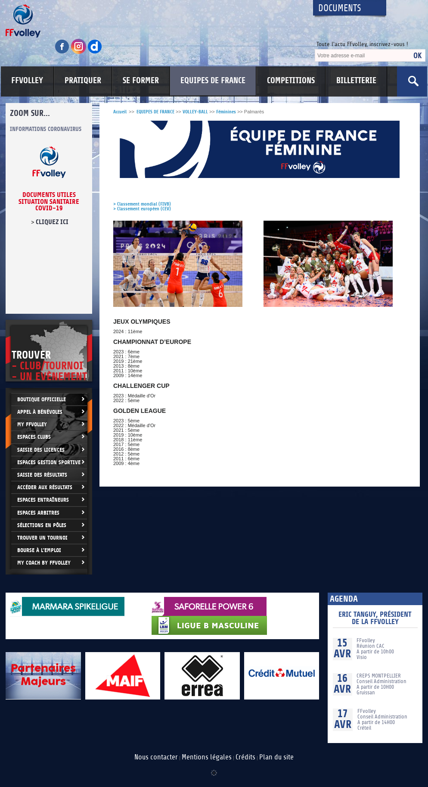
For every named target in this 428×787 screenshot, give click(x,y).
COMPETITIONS (291, 80)
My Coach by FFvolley (44, 562)
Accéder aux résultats (44, 487)
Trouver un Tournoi (42, 537)
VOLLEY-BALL (195, 112)
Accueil (120, 111)
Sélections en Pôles (41, 525)
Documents (339, 8)
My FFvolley (32, 424)
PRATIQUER (83, 80)
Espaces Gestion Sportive (49, 462)
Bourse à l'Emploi (39, 550)
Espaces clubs (34, 437)
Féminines (226, 112)
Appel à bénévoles (39, 412)
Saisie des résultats (42, 475)
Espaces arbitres (38, 512)
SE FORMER (141, 80)
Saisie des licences (41, 450)
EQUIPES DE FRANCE (212, 80)
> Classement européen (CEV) (142, 209)
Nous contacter (156, 757)
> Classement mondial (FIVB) (142, 204)
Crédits (245, 757)
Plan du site (276, 757)
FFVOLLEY (27, 80)
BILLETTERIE (356, 80)
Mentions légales (207, 757)
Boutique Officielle (41, 399)
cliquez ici (52, 222)
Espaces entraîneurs (43, 500)
